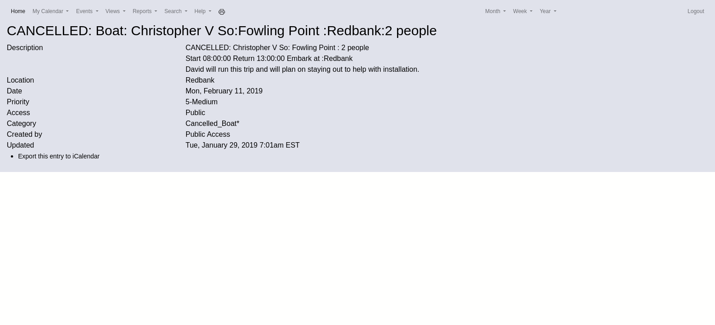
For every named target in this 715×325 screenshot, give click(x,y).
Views (114, 11)
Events (85, 11)
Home (20, 10)
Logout (695, 11)
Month (493, 11)
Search (173, 11)
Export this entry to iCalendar (59, 156)
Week (520, 11)
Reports (143, 11)
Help (201, 11)
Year (546, 11)
